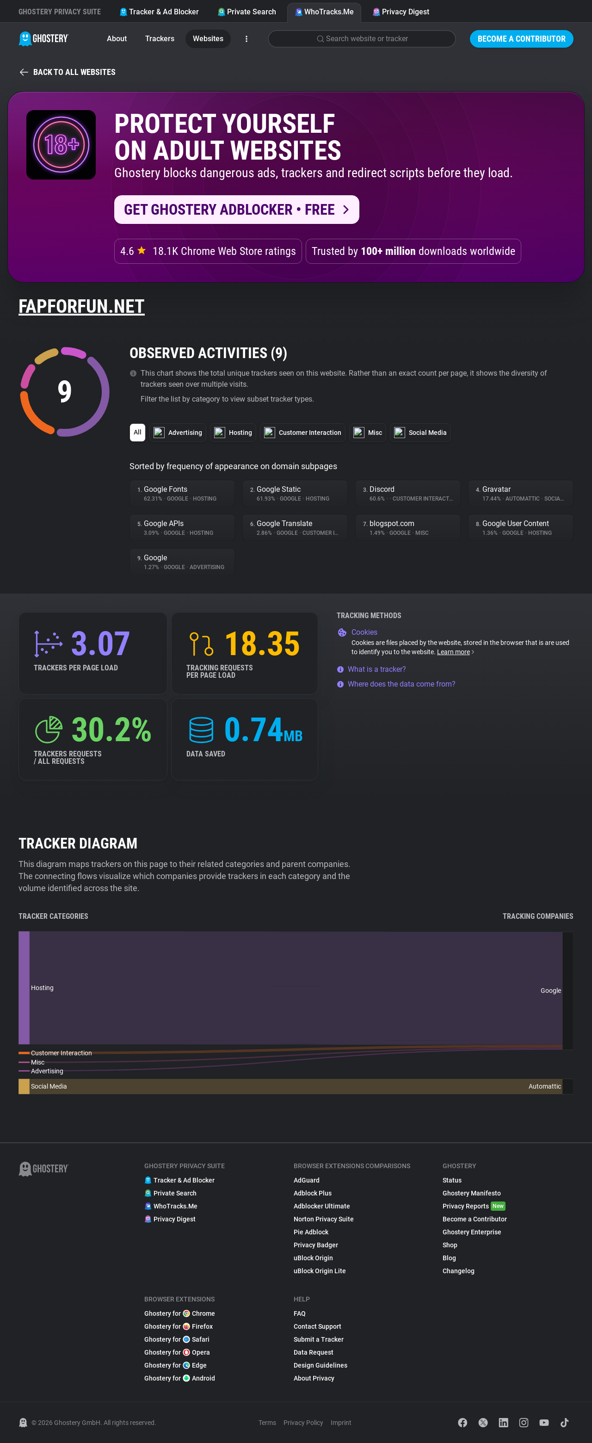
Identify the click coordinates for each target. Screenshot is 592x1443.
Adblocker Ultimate (322, 1206)
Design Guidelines (320, 1365)
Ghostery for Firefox (178, 1326)
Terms (267, 1422)
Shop (450, 1245)
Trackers (159, 38)
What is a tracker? (371, 669)
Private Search (246, 11)
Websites (208, 38)
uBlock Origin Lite (320, 1271)
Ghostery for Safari (177, 1339)
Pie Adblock (311, 1232)
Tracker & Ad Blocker (159, 11)
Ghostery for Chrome (179, 1313)
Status (452, 1180)
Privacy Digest (400, 11)
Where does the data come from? (396, 684)
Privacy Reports (474, 1206)
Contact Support (317, 1326)
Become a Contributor (522, 38)
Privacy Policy (303, 1422)
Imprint (341, 1422)
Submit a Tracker (319, 1339)
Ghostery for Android (179, 1378)
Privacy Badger (316, 1245)
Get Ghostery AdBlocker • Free (229, 209)
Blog (449, 1258)
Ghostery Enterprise (472, 1232)
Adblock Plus (313, 1193)
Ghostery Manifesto (472, 1193)
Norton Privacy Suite (324, 1219)
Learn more (456, 652)
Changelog (459, 1271)
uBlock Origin (313, 1258)
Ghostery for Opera (177, 1352)
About (117, 38)
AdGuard (307, 1180)
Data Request (313, 1352)
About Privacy (314, 1378)
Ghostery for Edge (175, 1365)
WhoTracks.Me (324, 11)
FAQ (300, 1313)
